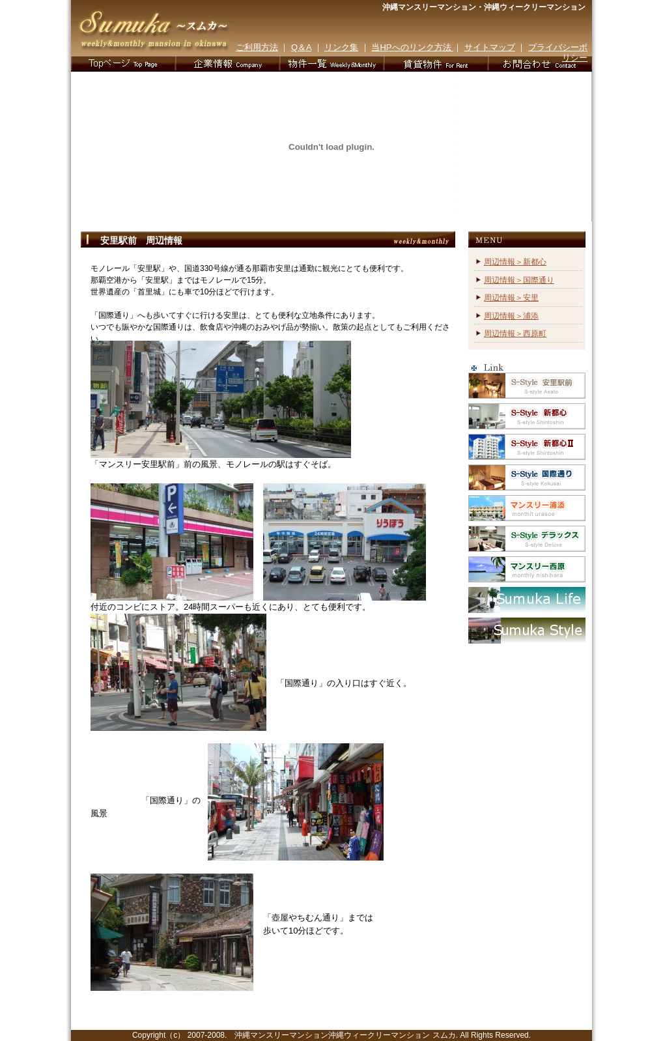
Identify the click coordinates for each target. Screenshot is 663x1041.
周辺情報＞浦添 (511, 316)
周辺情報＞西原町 (515, 333)
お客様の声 (436, 63)
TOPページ (123, 63)
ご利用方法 (257, 47)
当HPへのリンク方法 (412, 47)
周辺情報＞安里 (511, 297)
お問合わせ (540, 63)
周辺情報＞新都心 (515, 261)
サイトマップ (489, 47)
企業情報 (227, 63)
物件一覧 (331, 63)
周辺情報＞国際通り (519, 280)
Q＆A (301, 47)
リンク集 (341, 47)
